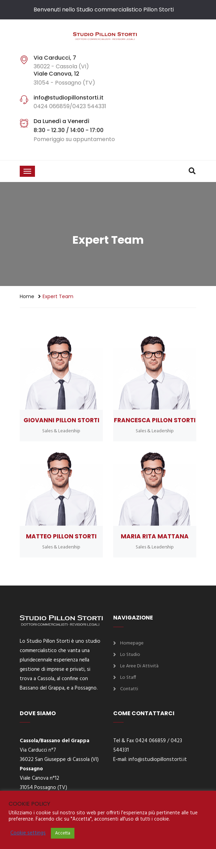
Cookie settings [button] (28, 833)
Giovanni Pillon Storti (61, 420)
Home (27, 296)
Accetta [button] (62, 833)
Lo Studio (130, 655)
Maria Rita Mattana (155, 536)
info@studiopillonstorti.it (157, 759)
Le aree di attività (139, 666)
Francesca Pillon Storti (155, 420)
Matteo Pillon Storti (61, 536)
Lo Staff (128, 678)
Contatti (129, 689)
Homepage (132, 643)
